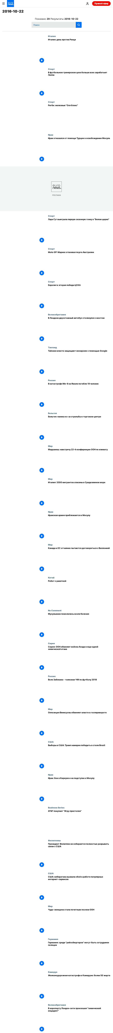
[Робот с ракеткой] (79, 593)
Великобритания (57, 314)
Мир (50, 446)
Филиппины (54, 840)
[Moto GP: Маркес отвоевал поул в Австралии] (79, 264)
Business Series (56, 807)
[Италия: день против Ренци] (79, 51)
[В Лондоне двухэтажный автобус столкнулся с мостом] (79, 330)
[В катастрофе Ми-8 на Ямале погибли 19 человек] (79, 395)
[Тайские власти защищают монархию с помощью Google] (79, 363)
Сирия (51, 643)
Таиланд (52, 347)
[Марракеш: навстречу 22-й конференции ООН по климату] (79, 461)
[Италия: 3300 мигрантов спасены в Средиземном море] (79, 494)
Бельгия (52, 413)
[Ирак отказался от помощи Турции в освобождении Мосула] (79, 150)
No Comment (54, 610)
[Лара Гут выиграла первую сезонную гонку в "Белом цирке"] (79, 231)
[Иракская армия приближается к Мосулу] (79, 527)
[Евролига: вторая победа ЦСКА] (79, 297)
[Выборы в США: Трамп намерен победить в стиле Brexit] (79, 757)
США (51, 742)
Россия (51, 380)
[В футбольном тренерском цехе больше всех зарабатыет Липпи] (79, 84)
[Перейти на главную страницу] (10, 3)
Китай (51, 577)
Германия (53, 939)
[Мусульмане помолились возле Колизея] (79, 626)
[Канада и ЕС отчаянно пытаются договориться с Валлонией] (79, 560)
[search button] (79, 25)
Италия (52, 36)
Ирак (50, 135)
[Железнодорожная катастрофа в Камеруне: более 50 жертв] (79, 987)
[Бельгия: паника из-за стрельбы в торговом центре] (79, 428)
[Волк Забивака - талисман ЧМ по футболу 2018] (79, 691)
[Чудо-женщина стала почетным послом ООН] (79, 921)
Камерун (52, 972)
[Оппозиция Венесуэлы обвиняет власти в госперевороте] (79, 724)
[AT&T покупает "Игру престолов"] (79, 823)
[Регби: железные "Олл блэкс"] (79, 117)
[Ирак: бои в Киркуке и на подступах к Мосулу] (79, 790)
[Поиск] (57, 25)
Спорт (51, 69)
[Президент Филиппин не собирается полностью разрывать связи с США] (79, 856)
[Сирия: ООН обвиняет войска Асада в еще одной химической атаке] (79, 658)
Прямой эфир (101, 3)
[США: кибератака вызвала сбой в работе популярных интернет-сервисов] (79, 888)
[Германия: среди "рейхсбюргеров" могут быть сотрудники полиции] (79, 954)
